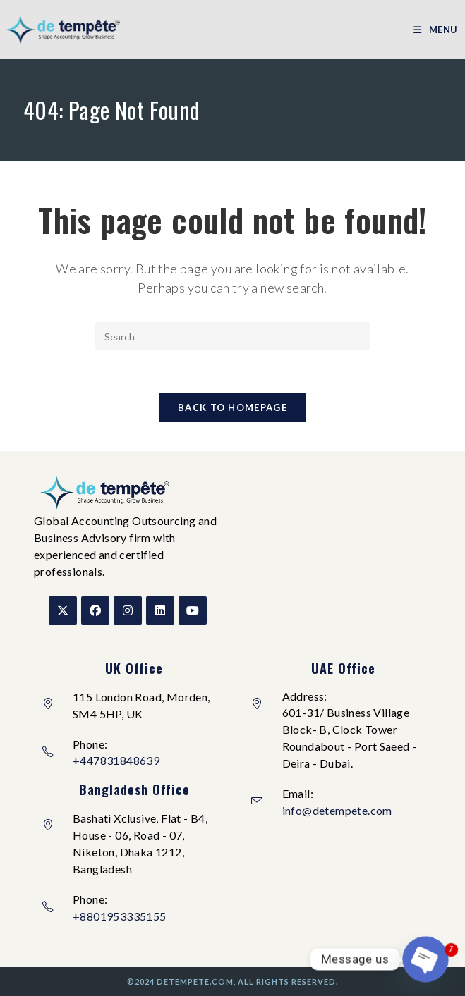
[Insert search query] (232, 336)
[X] (63, 610)
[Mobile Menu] (435, 29)
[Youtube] (193, 610)
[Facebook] (95, 610)
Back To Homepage (232, 407)
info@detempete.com (337, 810)
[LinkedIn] (160, 610)
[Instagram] (128, 610)
